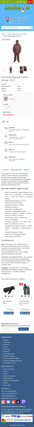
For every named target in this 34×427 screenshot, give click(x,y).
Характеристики (16, 170)
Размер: (5, 104)
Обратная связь (7, 378)
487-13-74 (18, 20)
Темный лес (10, 99)
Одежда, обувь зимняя (13, 34)
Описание (5, 170)
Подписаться (23, 329)
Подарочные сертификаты (10, 380)
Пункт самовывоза (8, 353)
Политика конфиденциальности (11, 360)
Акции (4, 373)
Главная (3, 34)
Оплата (4, 347)
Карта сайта (6, 385)
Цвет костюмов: (8, 95)
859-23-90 (18, 18)
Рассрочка (5, 349)
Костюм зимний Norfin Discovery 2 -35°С (24, 303)
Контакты (5, 344)
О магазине (5, 342)
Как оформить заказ (8, 363)
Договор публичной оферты (10, 358)
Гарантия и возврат (8, 356)
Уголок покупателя (8, 369)
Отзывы (26, 170)
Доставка (5, 351)
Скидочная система (8, 376)
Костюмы (24, 34)
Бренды (4, 383)
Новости (4, 371)
